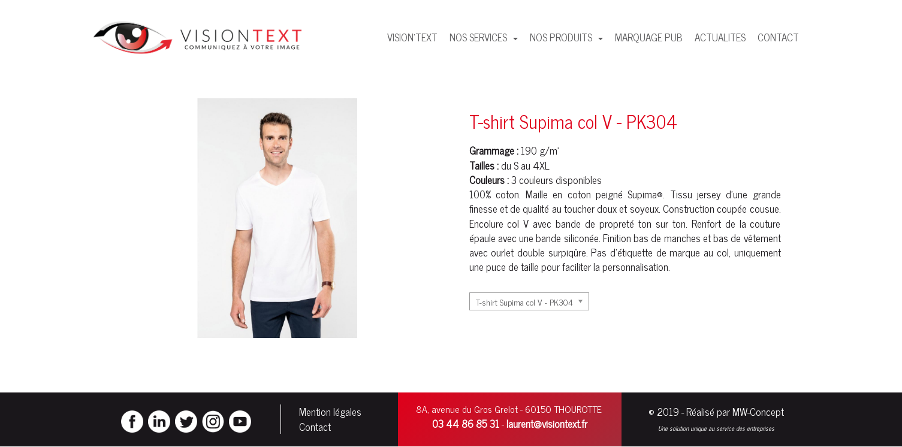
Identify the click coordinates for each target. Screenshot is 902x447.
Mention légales (330, 411)
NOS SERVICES (479, 37)
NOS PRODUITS (562, 37)
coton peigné (595, 194)
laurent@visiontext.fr (546, 423)
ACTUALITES (720, 37)
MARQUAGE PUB (649, 37)
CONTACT (778, 37)
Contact (315, 426)
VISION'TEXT (412, 37)
